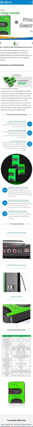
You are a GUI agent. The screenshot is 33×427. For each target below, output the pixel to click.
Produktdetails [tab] (16, 75)
